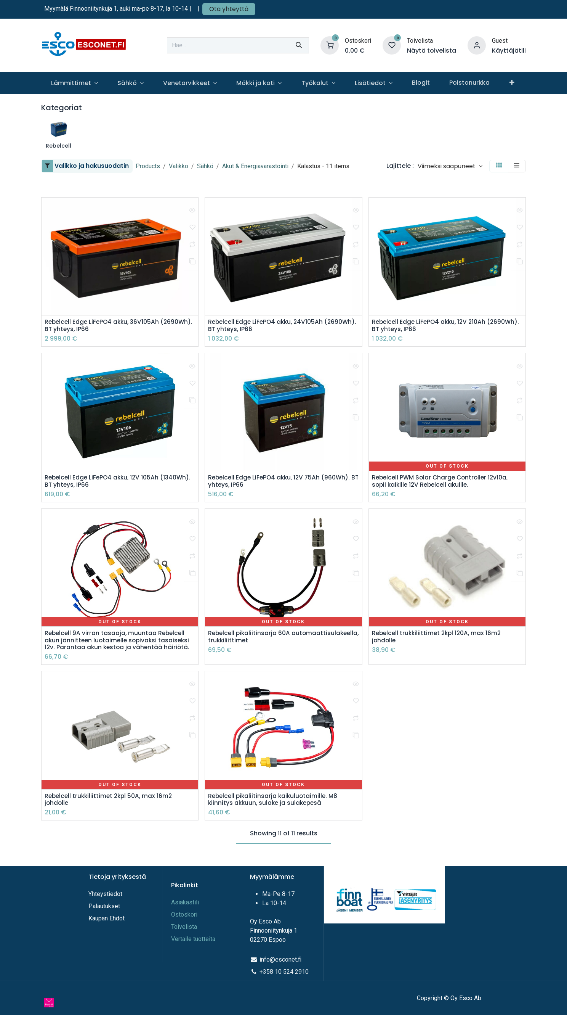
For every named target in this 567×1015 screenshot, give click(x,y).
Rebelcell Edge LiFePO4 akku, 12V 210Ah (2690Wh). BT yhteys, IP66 (431, 325)
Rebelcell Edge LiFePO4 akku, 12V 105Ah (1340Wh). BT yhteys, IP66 (104, 482)
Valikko (178, 166)
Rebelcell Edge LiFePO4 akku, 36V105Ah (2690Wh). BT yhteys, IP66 (104, 325)
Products (148, 166)
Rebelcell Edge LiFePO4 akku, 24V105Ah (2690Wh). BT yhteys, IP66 (267, 325)
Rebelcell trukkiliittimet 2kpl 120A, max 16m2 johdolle (439, 638)
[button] (450, 166)
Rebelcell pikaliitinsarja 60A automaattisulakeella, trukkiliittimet (264, 638)
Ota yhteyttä (228, 9)
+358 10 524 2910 (284, 971)
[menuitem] (74, 83)
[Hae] (299, 45)
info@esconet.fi (280, 959)
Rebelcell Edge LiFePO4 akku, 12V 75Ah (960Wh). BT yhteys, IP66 (281, 482)
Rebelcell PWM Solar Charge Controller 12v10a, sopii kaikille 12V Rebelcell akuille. (442, 482)
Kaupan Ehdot (106, 918)
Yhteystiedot (106, 894)
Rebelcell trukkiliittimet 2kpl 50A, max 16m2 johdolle (110, 802)
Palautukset (104, 906)
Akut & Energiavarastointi (255, 166)
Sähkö (205, 166)
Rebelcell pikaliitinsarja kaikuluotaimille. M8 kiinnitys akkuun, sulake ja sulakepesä (274, 802)
